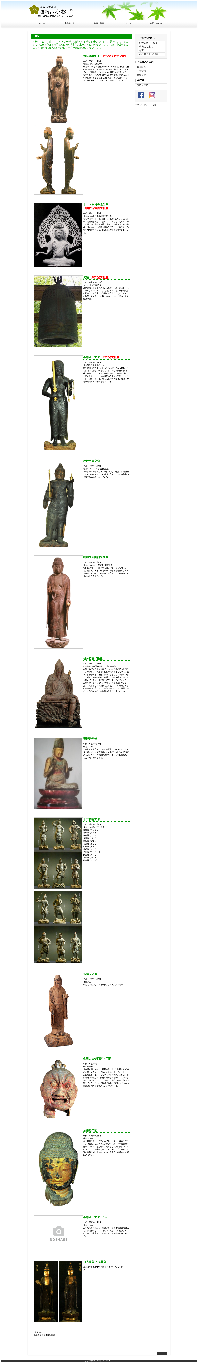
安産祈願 (141, 74)
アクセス (127, 23)
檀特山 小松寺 (96, 1361)
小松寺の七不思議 (148, 54)
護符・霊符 (142, 85)
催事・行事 (99, 23)
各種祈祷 (141, 67)
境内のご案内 (146, 46)
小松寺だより (70, 23)
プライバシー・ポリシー (148, 105)
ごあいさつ (42, 23)
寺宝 (141, 50)
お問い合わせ (156, 23)
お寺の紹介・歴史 (148, 43)
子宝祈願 (141, 71)
